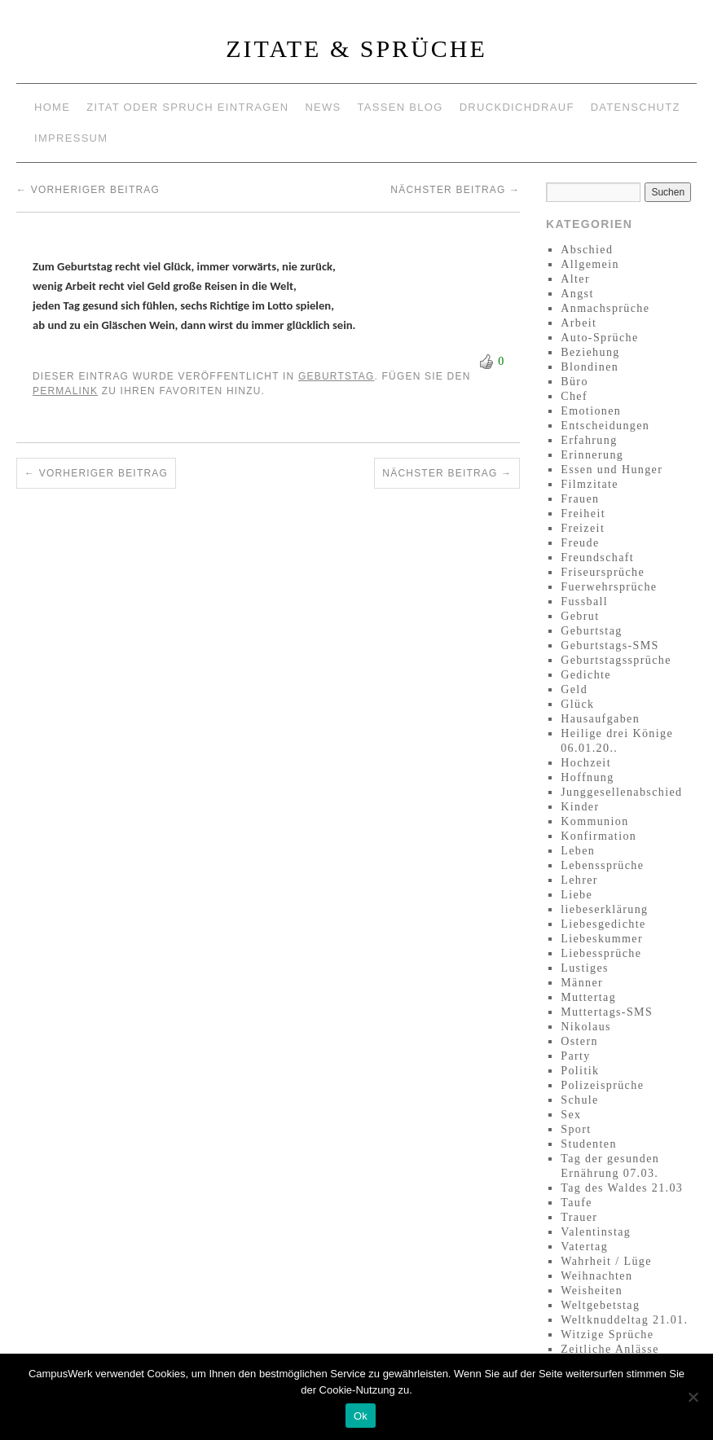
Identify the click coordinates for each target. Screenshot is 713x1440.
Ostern (579, 1041)
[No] (692, 1397)
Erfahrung (589, 440)
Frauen (580, 499)
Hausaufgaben (600, 719)
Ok (361, 1416)
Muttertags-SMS (607, 1012)
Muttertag (588, 997)
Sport (576, 1129)
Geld (574, 689)
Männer (582, 983)
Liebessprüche (601, 953)
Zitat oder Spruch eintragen (187, 107)
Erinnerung (592, 455)
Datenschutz (635, 107)
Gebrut (580, 616)
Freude (580, 543)
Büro (574, 381)
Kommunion (594, 821)
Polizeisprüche (602, 1085)
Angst (577, 294)
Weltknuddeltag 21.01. (624, 1320)
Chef (574, 396)
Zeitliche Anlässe (610, 1349)
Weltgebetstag (600, 1305)
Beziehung (590, 352)
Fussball (584, 601)
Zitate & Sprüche (356, 48)
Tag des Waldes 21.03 (622, 1188)
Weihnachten (596, 1276)
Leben (578, 851)
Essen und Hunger (611, 469)
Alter (575, 279)
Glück (577, 704)
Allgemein (590, 264)
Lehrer (579, 880)
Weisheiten (592, 1290)
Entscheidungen (605, 425)
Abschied (587, 250)
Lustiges (585, 968)
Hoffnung (587, 777)
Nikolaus (586, 1027)
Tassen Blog (400, 107)
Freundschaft (597, 557)
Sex (571, 1115)
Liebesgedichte (603, 924)
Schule (580, 1100)
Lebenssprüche (602, 865)
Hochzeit (586, 763)
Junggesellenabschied (621, 792)
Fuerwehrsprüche (609, 587)
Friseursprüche (603, 572)
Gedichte (586, 675)
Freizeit (583, 528)
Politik (580, 1071)
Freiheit (583, 513)
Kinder (580, 807)
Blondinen (589, 367)
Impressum (71, 138)
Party (576, 1056)
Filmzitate (589, 484)
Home (52, 107)
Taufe (576, 1202)
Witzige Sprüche (607, 1334)
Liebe (576, 895)
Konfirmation (598, 836)
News (323, 107)
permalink (65, 391)
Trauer (579, 1217)
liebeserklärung (604, 909)
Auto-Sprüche (599, 337)
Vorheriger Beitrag (88, 189)
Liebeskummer (602, 939)
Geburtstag (336, 376)
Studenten (589, 1144)
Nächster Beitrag (455, 189)
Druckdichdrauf (517, 107)
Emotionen (591, 411)
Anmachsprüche (605, 308)
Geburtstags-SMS (610, 645)
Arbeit (578, 323)
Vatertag (584, 1246)
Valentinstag (596, 1232)
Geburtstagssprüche (616, 660)
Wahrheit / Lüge (606, 1261)
